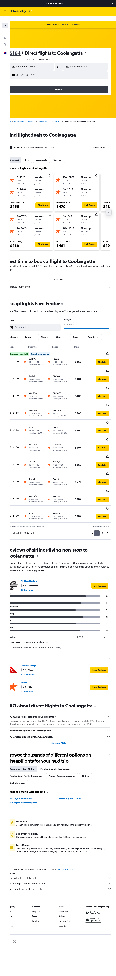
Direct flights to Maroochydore (31, 758)
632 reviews (36, 546)
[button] (112, 3)
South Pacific (28, 117)
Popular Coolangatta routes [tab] (71, 732)
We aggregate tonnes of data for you (64, 839)
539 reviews (36, 647)
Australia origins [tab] (27, 739)
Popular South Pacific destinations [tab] (35, 732)
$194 (24, 48)
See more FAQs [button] (63, 699)
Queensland (51, 117)
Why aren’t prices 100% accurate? (64, 845)
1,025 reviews (37, 630)
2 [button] (102, 489)
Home (17, 117)
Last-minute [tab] (50, 155)
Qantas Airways (37, 621)
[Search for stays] (5, 27)
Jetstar (33, 638)
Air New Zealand (38, 537)
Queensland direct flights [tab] (31, 725)
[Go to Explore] (5, 40)
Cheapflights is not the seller (64, 834)
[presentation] (94, 48)
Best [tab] (36, 155)
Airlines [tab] (94, 732)
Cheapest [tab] (23, 155)
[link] (99, 542)
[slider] (112, 323)
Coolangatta (65, 117)
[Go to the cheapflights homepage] (22, 11)
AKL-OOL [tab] (63, 275)
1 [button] (96, 489)
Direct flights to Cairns (74, 754)
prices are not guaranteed (76, 825)
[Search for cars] (5, 33)
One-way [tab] (67, 155)
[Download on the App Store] (95, 879)
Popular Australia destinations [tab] (64, 725)
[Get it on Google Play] (95, 871)
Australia (40, 117)
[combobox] (54, 54)
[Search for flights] (5, 21)
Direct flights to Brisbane (29, 754)
